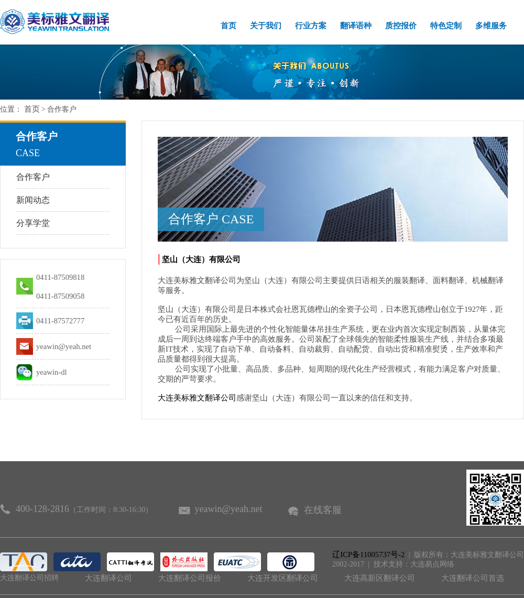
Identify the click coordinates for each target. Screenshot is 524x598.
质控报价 (401, 25)
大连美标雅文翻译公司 (197, 398)
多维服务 (491, 25)
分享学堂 (33, 223)
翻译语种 (356, 25)
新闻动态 (33, 199)
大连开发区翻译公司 (282, 578)
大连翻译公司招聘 (29, 578)
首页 (228, 25)
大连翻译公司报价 (189, 578)
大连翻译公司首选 (472, 578)
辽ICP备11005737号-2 (368, 554)
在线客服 (323, 510)
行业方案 (310, 25)
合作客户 (33, 176)
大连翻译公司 (108, 578)
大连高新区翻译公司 (379, 578)
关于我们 (265, 25)
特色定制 (446, 25)
